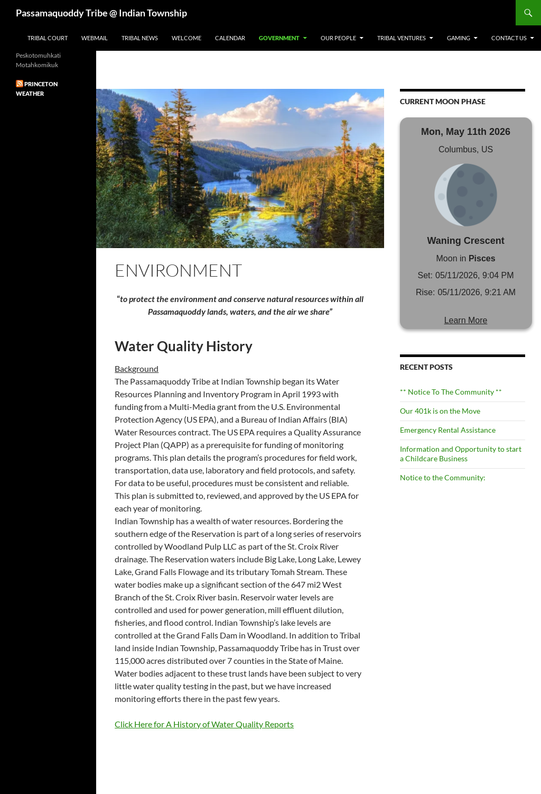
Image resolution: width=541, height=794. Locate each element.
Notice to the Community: (443, 477)
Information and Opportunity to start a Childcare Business (460, 453)
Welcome (186, 37)
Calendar (230, 37)
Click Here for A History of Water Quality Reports (204, 724)
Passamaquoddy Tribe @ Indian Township (101, 13)
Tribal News (140, 37)
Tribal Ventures (401, 37)
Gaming (458, 37)
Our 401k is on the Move (440, 410)
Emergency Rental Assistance (448, 429)
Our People (338, 37)
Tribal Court (47, 37)
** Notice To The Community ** (451, 391)
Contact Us (509, 37)
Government (279, 37)
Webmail (94, 37)
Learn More (466, 320)
